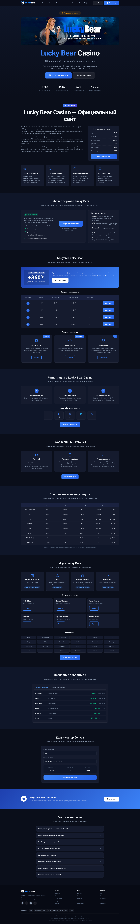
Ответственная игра (87, 920)
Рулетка (79, 898)
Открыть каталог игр (70, 657)
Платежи (75, 3)
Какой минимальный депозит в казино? (70, 835)
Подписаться (111, 799)
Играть (27, 608)
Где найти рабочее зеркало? (70, 855)
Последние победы (59, 687)
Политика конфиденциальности (73, 920)
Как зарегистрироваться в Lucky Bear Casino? (70, 829)
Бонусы (58, 3)
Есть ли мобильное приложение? (70, 848)
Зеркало (51, 3)
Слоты (79, 896)
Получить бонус (60, 280)
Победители (103, 898)
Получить (108, 303)
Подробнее (103, 357)
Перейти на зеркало (71, 224)
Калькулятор (103, 901)
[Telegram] (22, 903)
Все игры (79, 893)
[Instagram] (35, 903)
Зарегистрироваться (103, 156)
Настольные (80, 903)
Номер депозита (48, 757)
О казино (45, 3)
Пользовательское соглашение (56, 920)
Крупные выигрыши (42, 687)
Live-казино (80, 901)
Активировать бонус (70, 777)
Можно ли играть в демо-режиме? (70, 875)
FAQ (85, 3)
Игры (81, 3)
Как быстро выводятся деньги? (70, 842)
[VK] (26, 903)
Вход (98, 3)
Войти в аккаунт (70, 477)
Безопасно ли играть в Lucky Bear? (70, 862)
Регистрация (66, 3)
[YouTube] (30, 903)
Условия (36, 357)
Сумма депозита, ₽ (49, 749)
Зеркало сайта (84, 75)
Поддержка (103, 903)
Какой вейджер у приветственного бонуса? (70, 868)
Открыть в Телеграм (58, 75)
